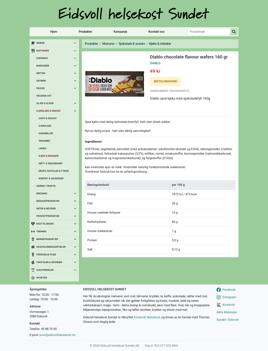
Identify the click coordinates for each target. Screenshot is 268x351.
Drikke (40, 43)
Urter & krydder (46, 208)
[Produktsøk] (208, 31)
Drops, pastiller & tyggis (54, 171)
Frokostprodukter (47, 216)
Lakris (42, 148)
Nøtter (40, 73)
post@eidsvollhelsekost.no (57, 335)
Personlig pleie (46, 254)
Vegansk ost (43, 96)
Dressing (41, 193)
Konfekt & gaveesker (51, 178)
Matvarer (42, 50)
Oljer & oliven (44, 103)
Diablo (155, 63)
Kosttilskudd (45, 223)
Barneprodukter (47, 239)
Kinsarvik (228, 304)
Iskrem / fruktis (46, 186)
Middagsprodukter (47, 201)
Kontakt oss (156, 31)
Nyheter (41, 277)
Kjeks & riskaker (49, 156)
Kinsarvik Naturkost (147, 317)
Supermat (42, 58)
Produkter (85, 31)
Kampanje (120, 31)
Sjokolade (45, 126)
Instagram (229, 297)
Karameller (46, 133)
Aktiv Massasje (226, 312)
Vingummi (44, 141)
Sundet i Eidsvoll (227, 319)
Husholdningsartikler (50, 246)
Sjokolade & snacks (48, 111)
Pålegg (40, 88)
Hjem (53, 31)
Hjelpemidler (44, 270)
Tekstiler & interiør (49, 262)
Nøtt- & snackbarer (50, 163)
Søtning (41, 80)
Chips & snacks (48, 118)
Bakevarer (42, 65)
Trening (41, 231)
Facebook (228, 289)
